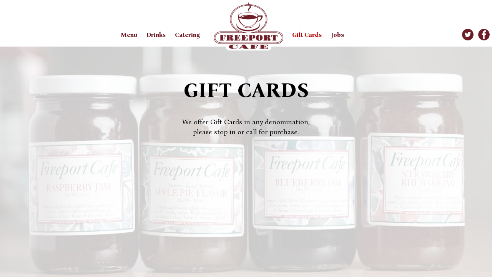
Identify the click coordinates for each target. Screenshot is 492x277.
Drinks (156, 34)
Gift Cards (307, 34)
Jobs (337, 34)
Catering (187, 34)
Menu (130, 34)
